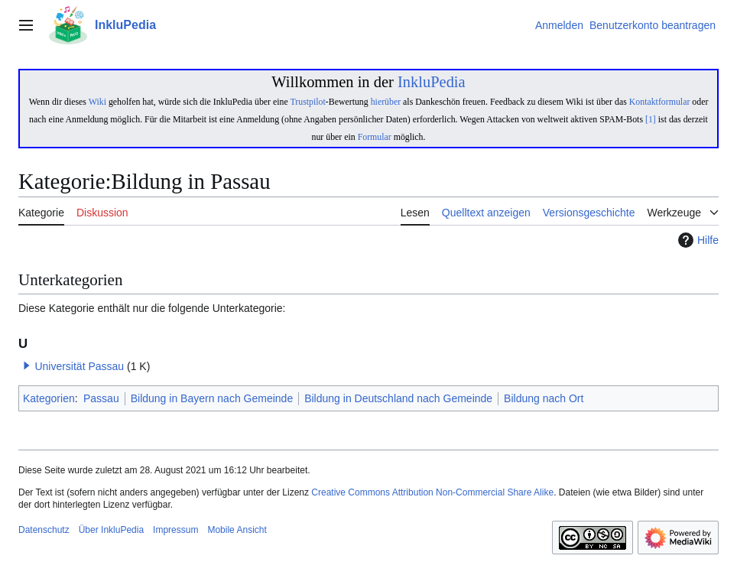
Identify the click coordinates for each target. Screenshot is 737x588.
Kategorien (49, 398)
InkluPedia (432, 81)
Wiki (97, 101)
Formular (374, 137)
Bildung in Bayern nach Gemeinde (212, 398)
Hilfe (696, 240)
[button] (26, 365)
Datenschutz (44, 530)
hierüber (386, 101)
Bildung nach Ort (543, 398)
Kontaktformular (659, 101)
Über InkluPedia (111, 530)
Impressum (175, 530)
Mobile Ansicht (236, 530)
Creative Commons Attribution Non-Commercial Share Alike (432, 492)
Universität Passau (79, 366)
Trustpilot (307, 101)
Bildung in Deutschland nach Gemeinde (398, 398)
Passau (101, 398)
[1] (650, 119)
